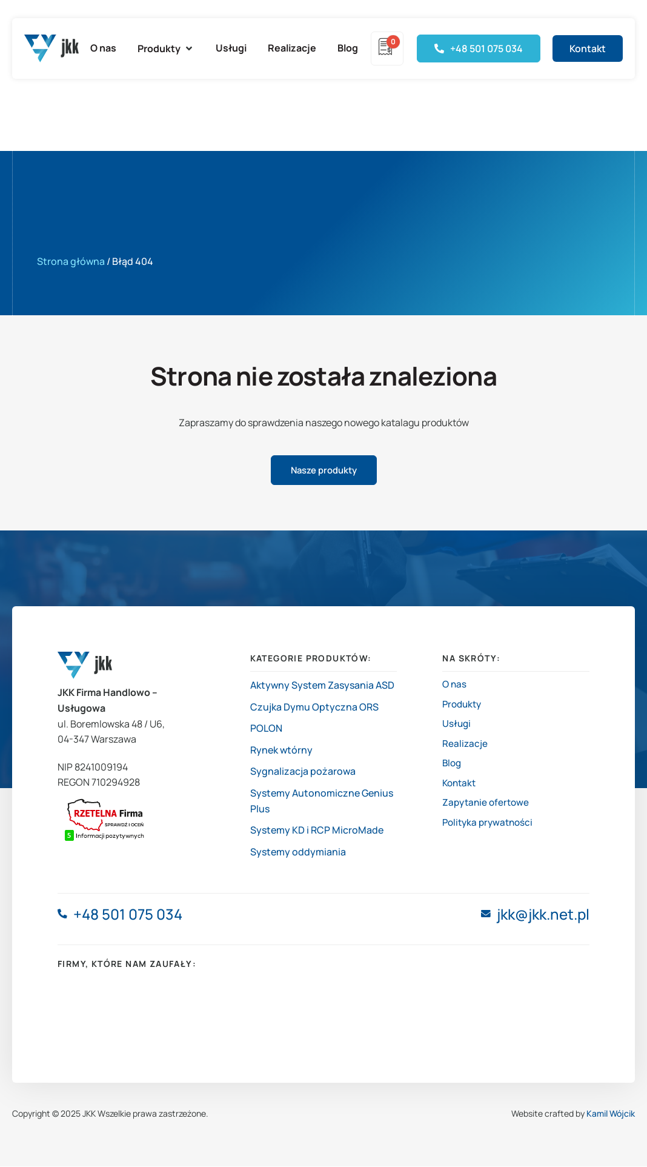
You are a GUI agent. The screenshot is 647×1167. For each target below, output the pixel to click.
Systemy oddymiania (298, 852)
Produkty (463, 707)
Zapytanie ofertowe (487, 815)
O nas (455, 685)
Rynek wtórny (281, 750)
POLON (266, 728)
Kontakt (460, 793)
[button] (166, 48)
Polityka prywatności (490, 836)
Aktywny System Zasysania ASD (322, 685)
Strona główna (71, 261)
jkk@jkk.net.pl (543, 915)
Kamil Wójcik (610, 1114)
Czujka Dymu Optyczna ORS (314, 707)
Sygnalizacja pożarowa (303, 772)
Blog (452, 772)
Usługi (457, 728)
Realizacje (465, 750)
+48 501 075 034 (129, 915)
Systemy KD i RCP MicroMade (316, 830)
